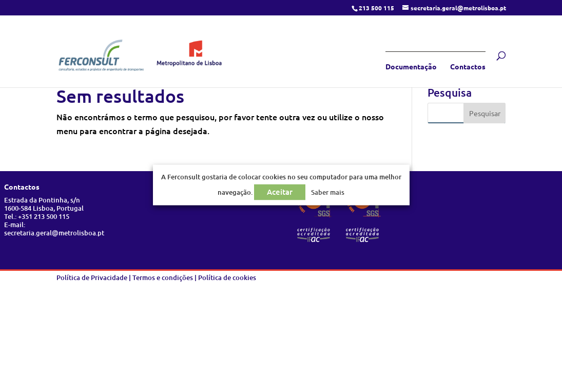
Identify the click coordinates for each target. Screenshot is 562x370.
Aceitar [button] (280, 192)
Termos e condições (162, 277)
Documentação (411, 67)
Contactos (468, 67)
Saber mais (327, 192)
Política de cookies (227, 277)
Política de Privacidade (91, 277)
